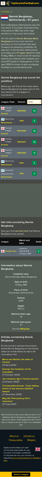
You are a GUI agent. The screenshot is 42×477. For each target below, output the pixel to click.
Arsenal (4, 113)
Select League (21, 474)
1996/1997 (21, 142)
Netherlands (6, 122)
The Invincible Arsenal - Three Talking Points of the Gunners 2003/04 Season (20, 389)
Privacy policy (16, 440)
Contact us (29, 436)
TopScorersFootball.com (25, 3)
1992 (21, 173)
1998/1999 (21, 111)
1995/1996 (21, 153)
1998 (21, 121)
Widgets (31, 440)
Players (5, 12)
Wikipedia (25, 329)
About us (14, 436)
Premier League (12, 251)
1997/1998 (21, 131)
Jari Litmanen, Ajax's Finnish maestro (20, 379)
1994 (21, 163)
